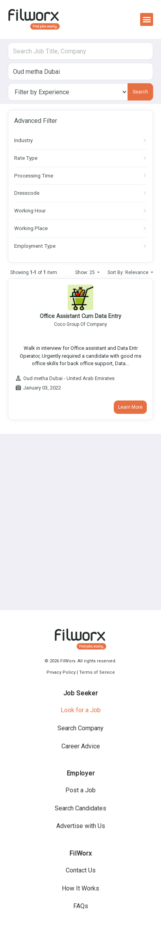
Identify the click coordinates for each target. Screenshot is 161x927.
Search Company (80, 728)
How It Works (80, 888)
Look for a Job (81, 710)
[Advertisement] (80, 522)
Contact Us (81, 870)
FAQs (80, 906)
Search (140, 92)
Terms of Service (97, 672)
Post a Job (80, 790)
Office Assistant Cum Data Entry (80, 316)
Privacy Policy (61, 672)
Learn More (130, 407)
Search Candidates (80, 808)
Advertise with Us (80, 826)
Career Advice (80, 746)
